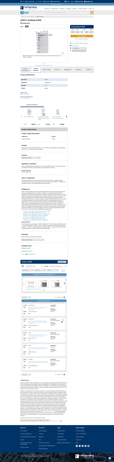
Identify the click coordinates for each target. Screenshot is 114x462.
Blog (40, 439)
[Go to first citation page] (55, 297)
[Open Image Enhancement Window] (63, 53)
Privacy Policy (60, 433)
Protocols (57, 69)
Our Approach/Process (25, 433)
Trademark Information (55, 421)
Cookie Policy (60, 436)
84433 (31, 251)
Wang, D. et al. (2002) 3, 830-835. (36, 215)
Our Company (23, 430)
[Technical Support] (29, 1)
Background (67, 69)
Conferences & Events (44, 442)
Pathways (78, 69)
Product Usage (46, 69)
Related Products (35, 69)
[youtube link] (88, 446)
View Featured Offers (57, 4)
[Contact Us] (46, 1)
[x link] (80, 446)
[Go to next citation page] (64, 297)
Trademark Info (61, 430)
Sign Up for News (24, 447)
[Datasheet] (79, 48)
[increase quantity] (86, 32)
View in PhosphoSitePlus (29, 254)
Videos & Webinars (43, 448)
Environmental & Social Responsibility (26, 443)
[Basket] (88, 1)
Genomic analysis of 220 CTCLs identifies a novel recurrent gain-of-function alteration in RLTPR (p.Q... (38, 348)
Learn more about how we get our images (44, 65)
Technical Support (80, 430)
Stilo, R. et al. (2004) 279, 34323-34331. (37, 214)
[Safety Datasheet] (79, 51)
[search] (92, 12)
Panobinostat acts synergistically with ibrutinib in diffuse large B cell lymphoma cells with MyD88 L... (38, 362)
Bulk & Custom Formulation (81, 39)
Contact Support (80, 436)
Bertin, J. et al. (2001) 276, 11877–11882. (37, 211)
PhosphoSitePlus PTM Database (47, 445)
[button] (110, 458)
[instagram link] (85, 446)
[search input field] (68, 12)
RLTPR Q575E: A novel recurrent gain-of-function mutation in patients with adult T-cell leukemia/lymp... (38, 308)
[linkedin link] (83, 446)
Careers (22, 439)
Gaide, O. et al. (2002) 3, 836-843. (36, 220)
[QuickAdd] (79, 1)
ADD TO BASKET (82, 36)
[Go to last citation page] (65, 297)
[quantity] (84, 32)
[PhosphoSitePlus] (55, 1)
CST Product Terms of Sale (49, 411)
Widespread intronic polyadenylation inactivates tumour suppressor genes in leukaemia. (38, 335)
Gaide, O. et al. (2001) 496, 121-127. (36, 212)
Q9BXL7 (29, 248)
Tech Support (75, 46)
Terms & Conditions (62, 439)
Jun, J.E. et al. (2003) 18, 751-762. (35, 217)
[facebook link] (77, 446)
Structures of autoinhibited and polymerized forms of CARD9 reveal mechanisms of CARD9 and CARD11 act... (37, 322)
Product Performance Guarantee (80, 43)
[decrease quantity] (82, 32)
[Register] (67, 1)
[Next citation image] (64, 283)
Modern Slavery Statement (63, 442)
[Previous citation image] (24, 283)
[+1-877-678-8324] (39, 1)
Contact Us (78, 439)
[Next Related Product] (66, 116)
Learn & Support (43, 430)
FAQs (77, 442)
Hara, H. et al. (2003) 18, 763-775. (35, 218)
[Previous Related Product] (21, 116)
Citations (88, 69)
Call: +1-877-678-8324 (81, 433)
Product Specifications (25, 69)
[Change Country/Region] (22, 1)
